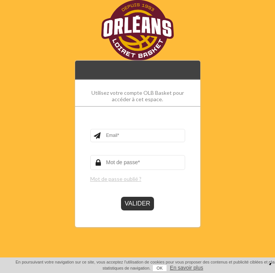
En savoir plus (170, 268)
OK (144, 268)
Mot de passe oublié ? (115, 179)
